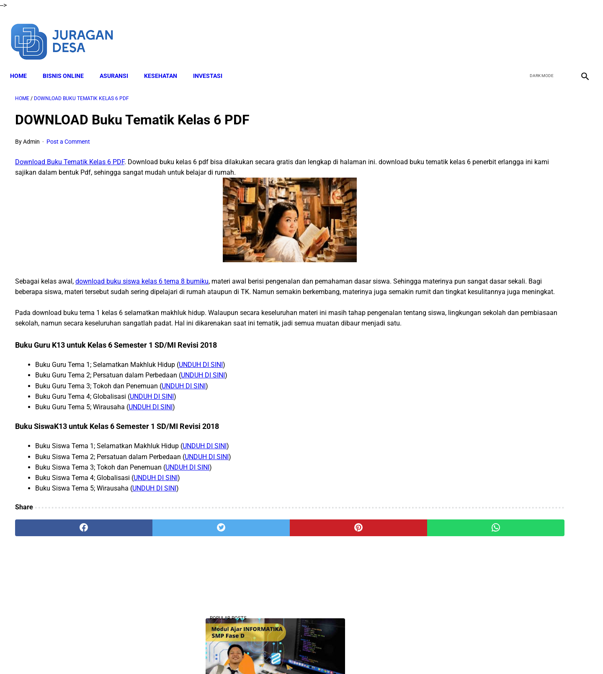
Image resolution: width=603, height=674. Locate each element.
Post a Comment (68, 134)
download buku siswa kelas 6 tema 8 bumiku (142, 284)
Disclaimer (234, 652)
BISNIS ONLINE (68, 63)
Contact (375, 652)
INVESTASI (212, 63)
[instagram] (579, 32)
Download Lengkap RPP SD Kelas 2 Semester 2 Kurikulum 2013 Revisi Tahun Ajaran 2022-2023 (508, 347)
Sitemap (405, 652)
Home (23, 63)
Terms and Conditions (284, 652)
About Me (199, 652)
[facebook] (520, 32)
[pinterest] (256, 552)
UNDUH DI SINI (201, 389)
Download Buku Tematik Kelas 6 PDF (69, 155)
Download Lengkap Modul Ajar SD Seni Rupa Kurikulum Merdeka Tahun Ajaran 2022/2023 (505, 514)
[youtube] (559, 32)
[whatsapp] (352, 552)
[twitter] (540, 32)
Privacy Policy (339, 652)
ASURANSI (119, 63)
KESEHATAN (165, 63)
